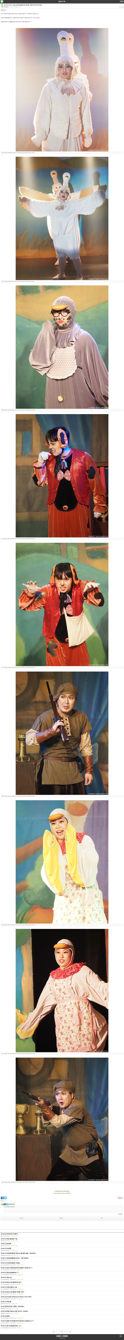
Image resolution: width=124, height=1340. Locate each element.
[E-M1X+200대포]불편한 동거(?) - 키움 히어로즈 (62, 1260)
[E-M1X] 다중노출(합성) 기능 (62, 1240)
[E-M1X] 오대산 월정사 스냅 (62, 1289)
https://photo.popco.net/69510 (62, 1193)
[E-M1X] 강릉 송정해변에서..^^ (62, 1274)
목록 (102, 1218)
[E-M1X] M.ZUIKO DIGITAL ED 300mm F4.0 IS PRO (62, 1298)
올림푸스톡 (61, 1)
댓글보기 (3, 10)
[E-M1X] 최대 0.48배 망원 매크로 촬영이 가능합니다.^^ (62, 1269)
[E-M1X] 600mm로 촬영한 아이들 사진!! (62, 1293)
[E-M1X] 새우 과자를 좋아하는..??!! (62, 1327)
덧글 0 (3, 1201)
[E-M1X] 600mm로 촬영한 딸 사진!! (62, 1284)
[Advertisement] (62, 1225)
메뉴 (122, 1)
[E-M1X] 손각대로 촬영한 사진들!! (62, 1264)
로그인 (58, 1336)
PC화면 (65, 1336)
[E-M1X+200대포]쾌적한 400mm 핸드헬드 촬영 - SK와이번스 (62, 1255)
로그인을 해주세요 (63, 1209)
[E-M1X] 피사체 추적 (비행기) (62, 1235)
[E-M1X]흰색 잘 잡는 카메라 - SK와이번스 (62, 1308)
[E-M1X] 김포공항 (62, 1245)
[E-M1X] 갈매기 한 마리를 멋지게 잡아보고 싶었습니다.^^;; (62, 1322)
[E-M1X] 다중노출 (62, 1303)
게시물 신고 (120, 1197)
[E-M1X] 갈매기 (62, 1318)
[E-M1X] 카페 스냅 (62, 1279)
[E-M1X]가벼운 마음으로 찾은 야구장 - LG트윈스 (62, 1313)
